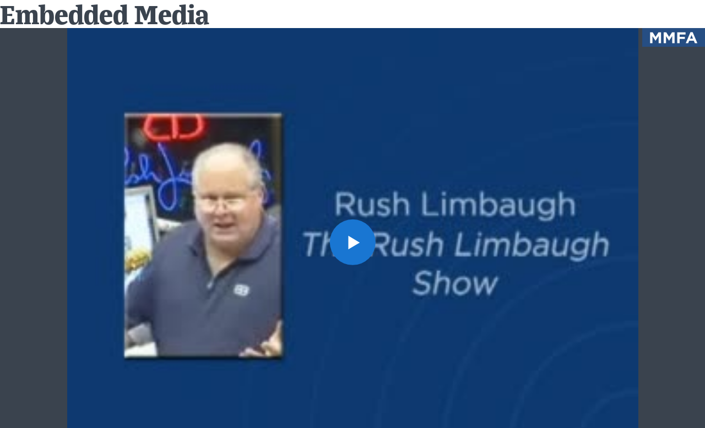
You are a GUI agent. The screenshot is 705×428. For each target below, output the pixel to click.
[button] (352, 242)
